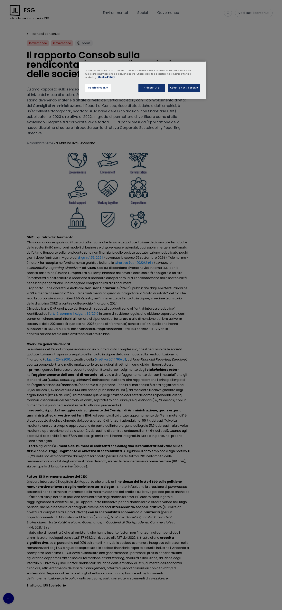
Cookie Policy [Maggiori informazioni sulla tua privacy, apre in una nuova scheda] (106, 77)
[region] (142, 80)
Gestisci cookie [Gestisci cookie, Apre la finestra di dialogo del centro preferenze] (98, 87)
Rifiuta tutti (151, 87)
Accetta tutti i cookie (184, 87)
